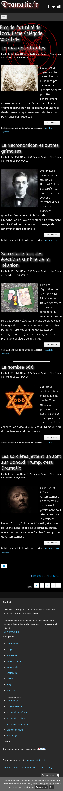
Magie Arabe (13, 667)
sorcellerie (49, 128)
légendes (5, 132)
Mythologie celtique (16, 718)
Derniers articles (11, 767)
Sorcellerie (12, 655)
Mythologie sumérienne (18, 712)
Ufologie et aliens (15, 729)
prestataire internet (36, 760)
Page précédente (39, 575)
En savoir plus (41, 787)
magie (57, 548)
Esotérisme (12, 673)
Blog (9, 684)
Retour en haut (48, 775)
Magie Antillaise (14, 706)
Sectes (10, 678)
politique (5, 353)
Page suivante (54, 575)
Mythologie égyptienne (17, 724)
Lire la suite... (52, 122)
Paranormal (12, 643)
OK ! (51, 787)
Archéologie (12, 735)
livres (57, 240)
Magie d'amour (14, 661)
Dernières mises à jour (33, 767)
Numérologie (13, 700)
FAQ (50, 767)
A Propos (11, 690)
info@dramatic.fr (11, 631)
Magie (10, 649)
